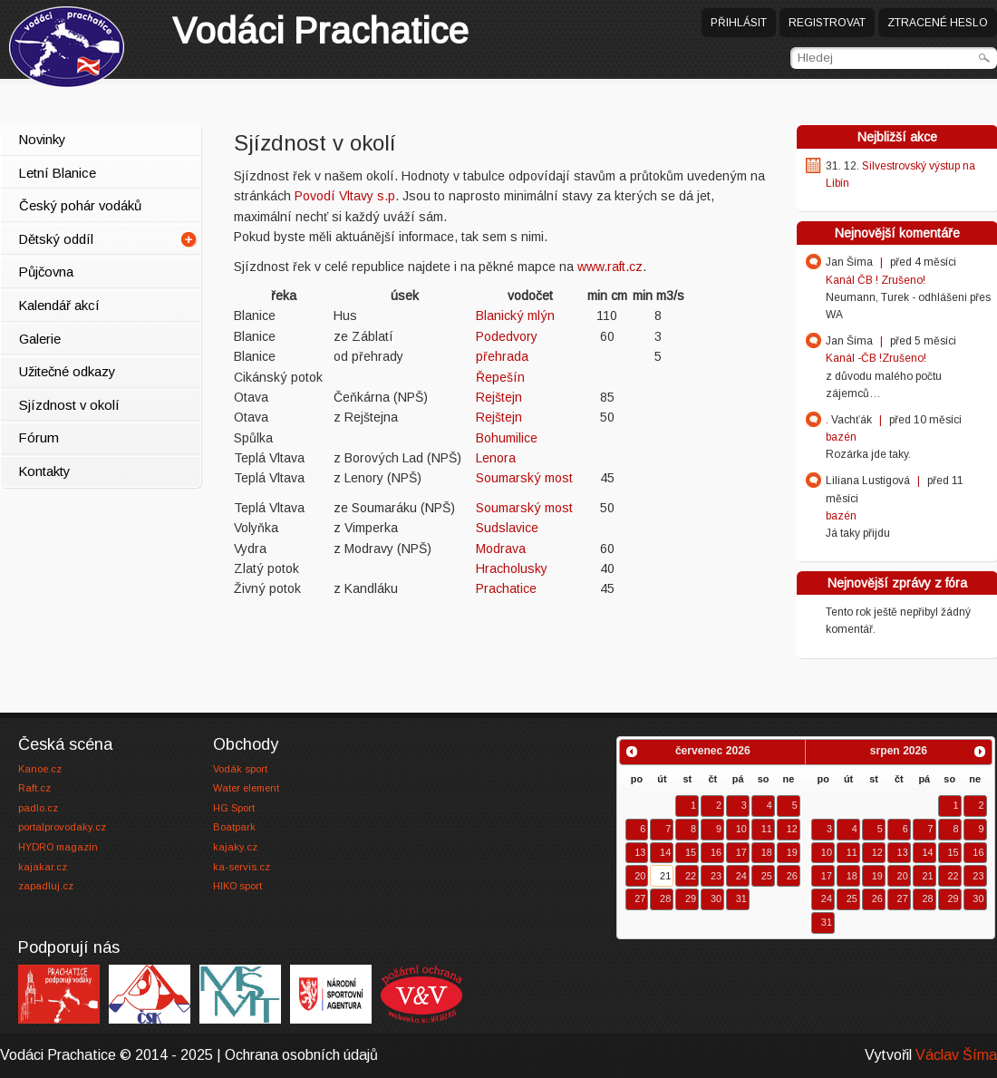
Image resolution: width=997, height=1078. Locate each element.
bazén (841, 437)
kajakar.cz (42, 866)
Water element (246, 787)
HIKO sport (237, 885)
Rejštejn (499, 397)
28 (665, 898)
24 (741, 875)
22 (690, 875)
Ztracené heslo (937, 22)
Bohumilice (506, 438)
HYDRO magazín (58, 846)
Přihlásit (739, 22)
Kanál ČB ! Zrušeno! (875, 280)
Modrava (501, 548)
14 (665, 852)
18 (766, 852)
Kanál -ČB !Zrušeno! (876, 358)
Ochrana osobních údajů (301, 1055)
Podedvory (506, 336)
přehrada (502, 356)
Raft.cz (34, 787)
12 (792, 828)
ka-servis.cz (241, 866)
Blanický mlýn (515, 315)
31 (741, 898)
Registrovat (827, 22)
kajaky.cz (235, 846)
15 (690, 852)
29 (690, 898)
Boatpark (234, 826)
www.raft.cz (610, 266)
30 (716, 898)
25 (766, 875)
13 (639, 852)
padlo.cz (38, 807)
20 (639, 875)
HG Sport (234, 807)
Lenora (496, 458)
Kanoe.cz (40, 768)
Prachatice (320, 31)
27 (639, 898)
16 (716, 852)
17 (741, 852)
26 (792, 875)
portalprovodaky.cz (62, 826)
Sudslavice (507, 527)
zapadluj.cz (45, 885)
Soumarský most (524, 478)
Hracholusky (511, 568)
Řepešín (500, 377)
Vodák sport (240, 768)
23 (716, 875)
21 (665, 875)
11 (766, 828)
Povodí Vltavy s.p (345, 196)
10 (741, 828)
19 (792, 852)
